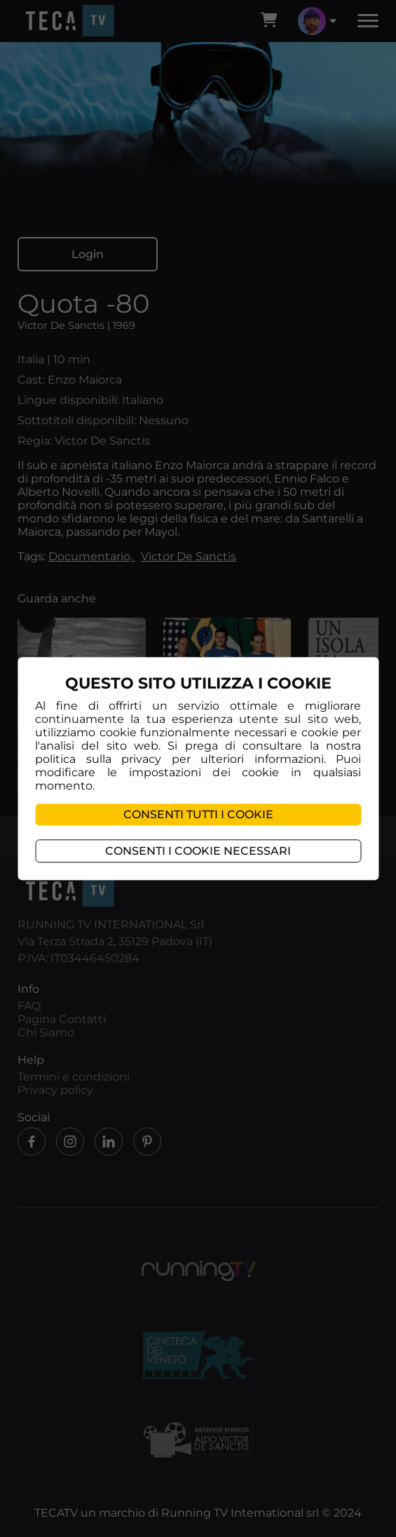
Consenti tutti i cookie (198, 814)
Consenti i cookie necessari (198, 851)
